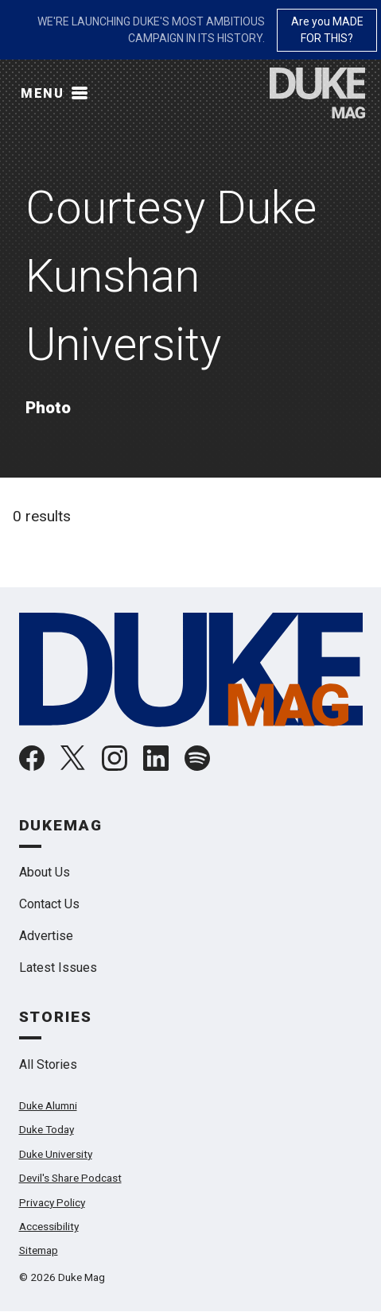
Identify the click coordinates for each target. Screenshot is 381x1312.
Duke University (55, 1154)
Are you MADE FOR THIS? (327, 30)
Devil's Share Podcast (70, 1177)
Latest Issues (58, 967)
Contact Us (49, 903)
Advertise (46, 935)
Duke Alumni (48, 1105)
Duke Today (46, 1129)
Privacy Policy (52, 1202)
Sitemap (38, 1250)
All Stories (48, 1064)
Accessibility (49, 1226)
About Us (44, 872)
